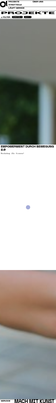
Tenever (16, 17)
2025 (27, 17)
